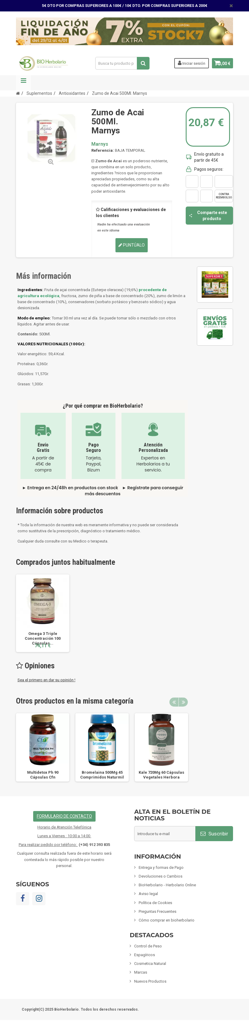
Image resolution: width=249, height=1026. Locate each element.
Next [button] (183, 702)
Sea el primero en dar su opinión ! (46, 680)
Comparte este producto (208, 215)
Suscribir (214, 834)
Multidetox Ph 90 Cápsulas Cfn (42, 774)
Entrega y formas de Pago (161, 867)
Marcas (140, 972)
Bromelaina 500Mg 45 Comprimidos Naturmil (102, 774)
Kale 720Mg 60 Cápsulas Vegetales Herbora (161, 774)
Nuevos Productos (150, 981)
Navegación (23, 82)
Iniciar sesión (187, 63)
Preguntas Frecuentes (157, 911)
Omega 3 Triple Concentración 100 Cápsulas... (43, 638)
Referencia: (102, 150)
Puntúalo (131, 245)
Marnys (99, 144)
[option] (42, 613)
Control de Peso (148, 946)
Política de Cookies (155, 902)
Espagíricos (144, 955)
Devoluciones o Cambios (160, 876)
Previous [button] (173, 702)
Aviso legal (148, 893)
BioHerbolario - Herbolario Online (167, 885)
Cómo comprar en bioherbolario (166, 920)
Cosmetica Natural (150, 963)
